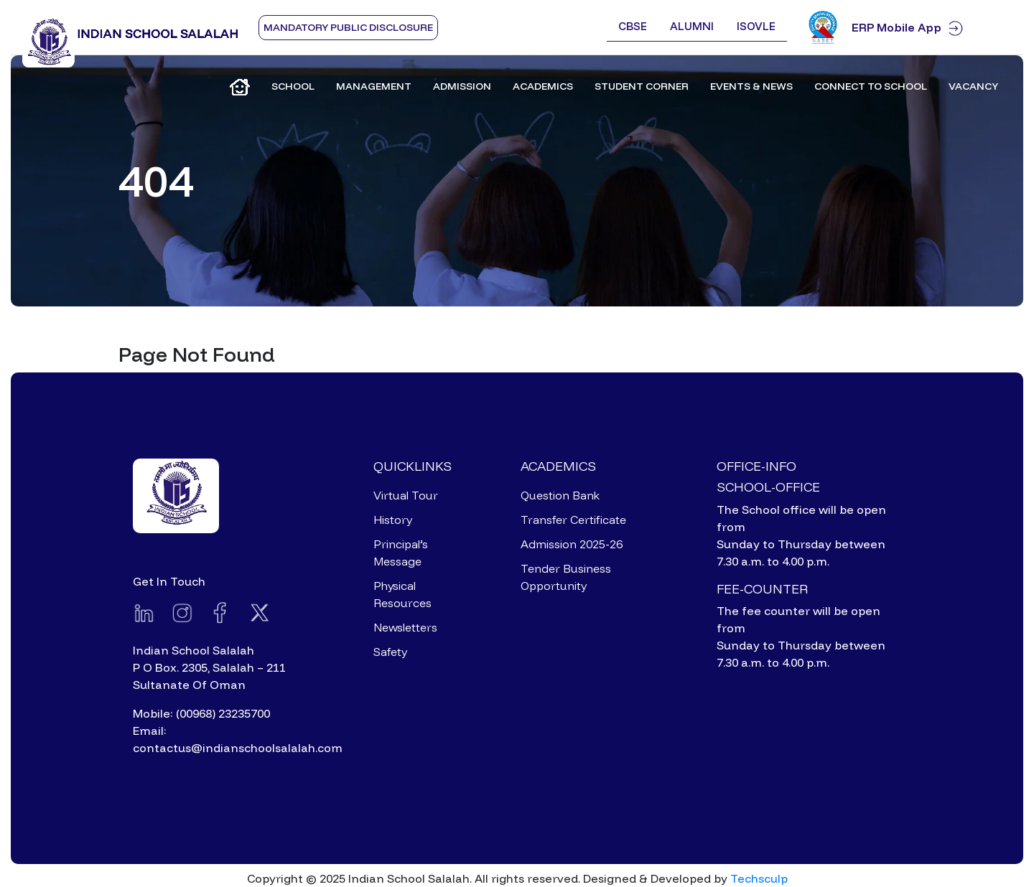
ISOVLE (756, 26)
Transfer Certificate (573, 519)
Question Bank (560, 495)
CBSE (632, 26)
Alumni (692, 26)
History (392, 519)
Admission (462, 86)
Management (373, 86)
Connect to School (870, 86)
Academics (543, 86)
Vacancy (973, 86)
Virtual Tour (405, 495)
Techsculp (759, 878)
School (293, 86)
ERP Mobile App (932, 28)
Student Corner (642, 86)
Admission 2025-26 (572, 544)
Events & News (751, 86)
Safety (390, 651)
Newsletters (405, 627)
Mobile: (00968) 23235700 (201, 713)
